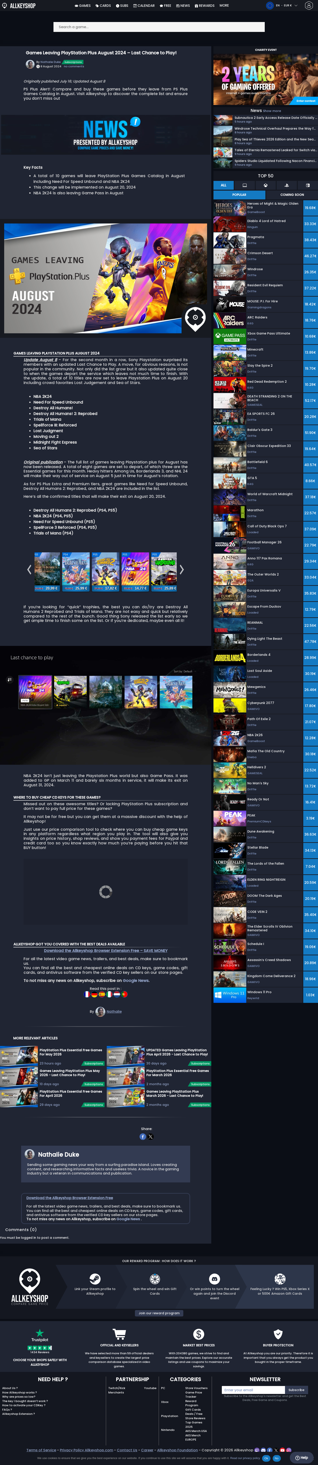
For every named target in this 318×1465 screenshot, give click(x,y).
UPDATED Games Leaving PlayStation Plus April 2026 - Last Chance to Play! (177, 1066)
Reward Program (191, 1417)
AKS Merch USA (196, 1445)
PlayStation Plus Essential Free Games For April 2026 (71, 1108)
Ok (266, 1458)
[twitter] (150, 1150)
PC (163, 1403)
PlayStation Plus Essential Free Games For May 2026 (71, 1066)
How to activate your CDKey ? (24, 1420)
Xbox (164, 1416)
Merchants (116, 1407)
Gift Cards (193, 1424)
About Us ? (10, 1403)
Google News (136, 995)
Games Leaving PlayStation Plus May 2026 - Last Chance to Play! (70, 1087)
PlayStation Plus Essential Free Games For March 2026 (177, 1087)
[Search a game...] (159, 27)
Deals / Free (193, 1428)
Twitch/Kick (116, 1403)
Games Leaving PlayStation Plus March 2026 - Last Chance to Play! (174, 1108)
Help (301, 1457)
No (277, 1458)
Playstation (169, 1430)
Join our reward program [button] (159, 1327)
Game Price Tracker (193, 1409)
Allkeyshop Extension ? (18, 1428)
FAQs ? (7, 1424)
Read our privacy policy (245, 1458)
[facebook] (143, 1150)
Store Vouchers (196, 1403)
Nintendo (168, 1444)
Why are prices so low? (18, 1411)
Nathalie (114, 1026)
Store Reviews (195, 1432)
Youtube (150, 1403)
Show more (272, 111)
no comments (74, 66)
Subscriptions (73, 62)
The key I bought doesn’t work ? (25, 1415)
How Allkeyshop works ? (19, 1407)
